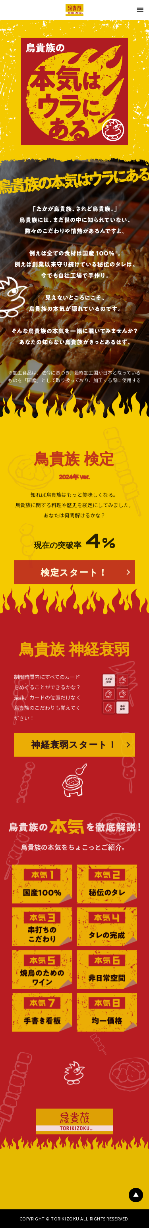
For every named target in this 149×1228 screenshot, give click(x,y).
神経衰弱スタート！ (74, 767)
